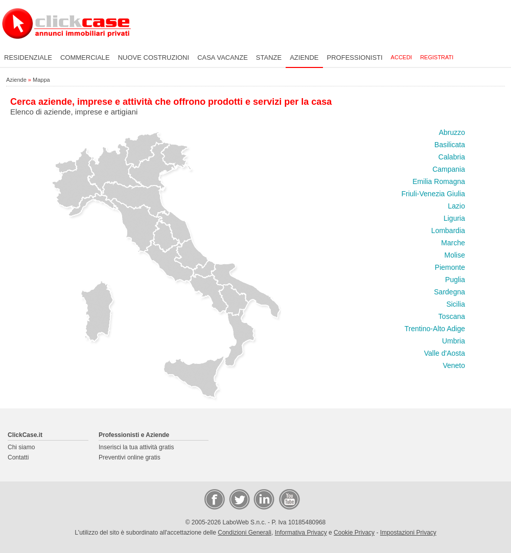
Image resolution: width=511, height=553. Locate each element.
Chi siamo (21, 447)
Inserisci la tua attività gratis (136, 447)
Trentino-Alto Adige (434, 329)
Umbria (453, 341)
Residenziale (28, 57)
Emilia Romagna (438, 181)
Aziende (304, 57)
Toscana (451, 316)
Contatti (18, 457)
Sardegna (449, 292)
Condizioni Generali (244, 532)
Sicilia (455, 304)
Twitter (238, 499)
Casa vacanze (222, 57)
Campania (448, 169)
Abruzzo (452, 132)
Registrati (436, 57)
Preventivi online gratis (129, 457)
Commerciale (85, 57)
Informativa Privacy (301, 532)
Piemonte (450, 267)
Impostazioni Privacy (408, 532)
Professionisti (355, 57)
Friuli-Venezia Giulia (434, 194)
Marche (453, 243)
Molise (455, 255)
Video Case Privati (289, 499)
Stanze (269, 57)
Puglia (455, 279)
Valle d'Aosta (444, 353)
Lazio (456, 206)
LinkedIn (263, 499)
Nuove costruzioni (153, 57)
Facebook (214, 499)
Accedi (401, 57)
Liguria (454, 218)
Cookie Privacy (354, 532)
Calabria (451, 157)
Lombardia (448, 230)
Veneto (454, 365)
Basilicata (449, 145)
